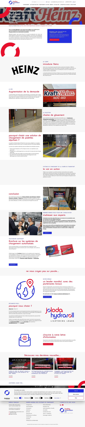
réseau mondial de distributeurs (61, 293)
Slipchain (18, 29)
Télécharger (13, 264)
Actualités (56, 4)
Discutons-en (29, 413)
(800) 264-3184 (68, 1)
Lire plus (11, 375)
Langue (48, 1)
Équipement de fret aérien (46, 4)
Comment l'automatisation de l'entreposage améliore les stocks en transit (63, 372)
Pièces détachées (47, 404)
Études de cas (46, 406)
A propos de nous (65, 4)
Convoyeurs (28, 408)
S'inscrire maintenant (48, 344)
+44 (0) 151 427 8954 (14, 321)
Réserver (47, 232)
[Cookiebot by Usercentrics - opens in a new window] (7, 425)
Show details (56, 424)
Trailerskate (36, 258)
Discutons (73, 4)
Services (28, 411)
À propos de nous (47, 411)
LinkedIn (22, 323)
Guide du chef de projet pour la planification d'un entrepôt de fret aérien (19, 372)
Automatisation (34, 4)
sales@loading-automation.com (57, 1)
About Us (11, 308)
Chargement (26, 4)
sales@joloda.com (13, 323)
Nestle (27, 196)
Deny (76, 424)
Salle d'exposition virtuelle (48, 408)
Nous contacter (42, 394)
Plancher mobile (24, 258)
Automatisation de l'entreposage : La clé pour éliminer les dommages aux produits (42, 372)
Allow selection (76, 420)
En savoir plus (47, 296)
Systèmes (28, 410)
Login (74, 1)
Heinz (30, 29)
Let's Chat (26, 321)
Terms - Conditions (47, 413)
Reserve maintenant (54, 39)
